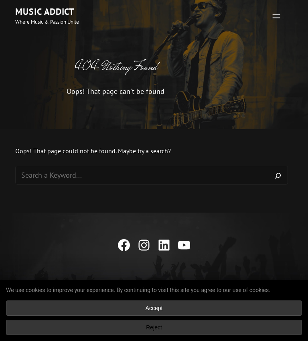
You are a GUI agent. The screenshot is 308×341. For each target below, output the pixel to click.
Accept (154, 308)
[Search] (278, 175)
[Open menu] (276, 16)
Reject (154, 327)
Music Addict (45, 11)
